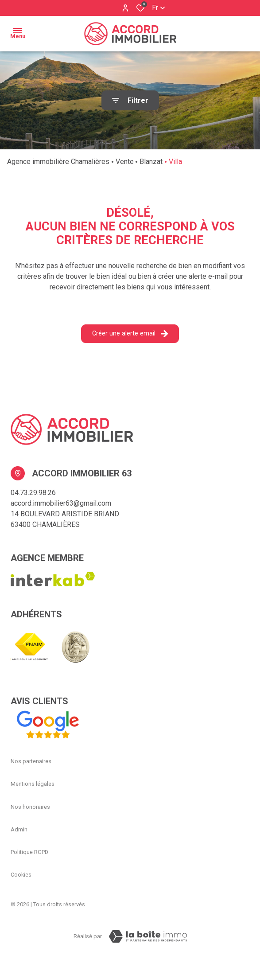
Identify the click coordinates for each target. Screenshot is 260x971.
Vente (125, 161)
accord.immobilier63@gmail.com (61, 503)
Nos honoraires (30, 806)
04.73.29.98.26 (33, 492)
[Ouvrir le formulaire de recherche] (130, 100)
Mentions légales (32, 783)
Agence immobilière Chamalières (58, 161)
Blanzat (151, 161)
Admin (19, 829)
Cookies (21, 874)
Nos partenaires (31, 761)
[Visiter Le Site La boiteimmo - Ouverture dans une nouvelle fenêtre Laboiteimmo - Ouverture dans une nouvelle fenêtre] (148, 936)
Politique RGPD (29, 852)
